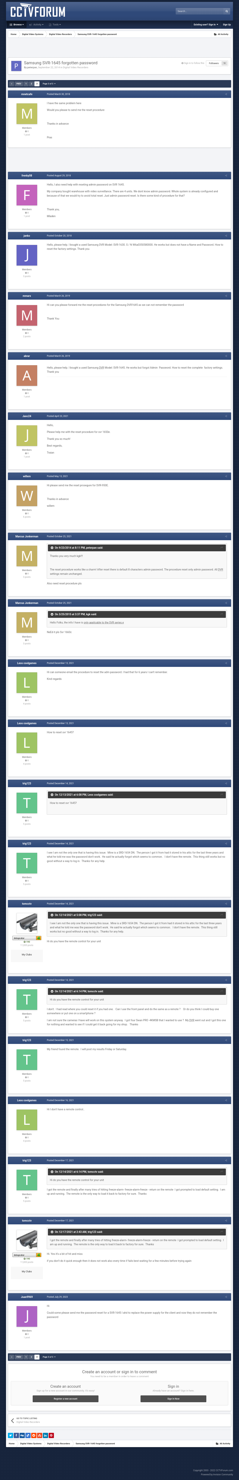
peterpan (32, 67)
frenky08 (27, 175)
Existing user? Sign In (206, 24)
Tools (56, 24)
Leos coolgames (26, 663)
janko (27, 235)
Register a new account (65, 1398)
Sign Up (227, 24)
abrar (27, 356)
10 (224, 63)
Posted (57, 94)
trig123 (27, 783)
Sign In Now (173, 1398)
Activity (38, 24)
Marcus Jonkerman (26, 536)
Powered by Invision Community (217, 1474)
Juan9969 (27, 1296)
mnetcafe (26, 94)
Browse (18, 24)
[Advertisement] (119, 48)
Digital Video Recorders (75, 67)
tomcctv (27, 903)
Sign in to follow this (194, 63)
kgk (87, 614)
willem (27, 476)
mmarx (27, 295)
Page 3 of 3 (49, 84)
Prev (19, 84)
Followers (214, 63)
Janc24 (27, 416)
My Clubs (27, 954)
